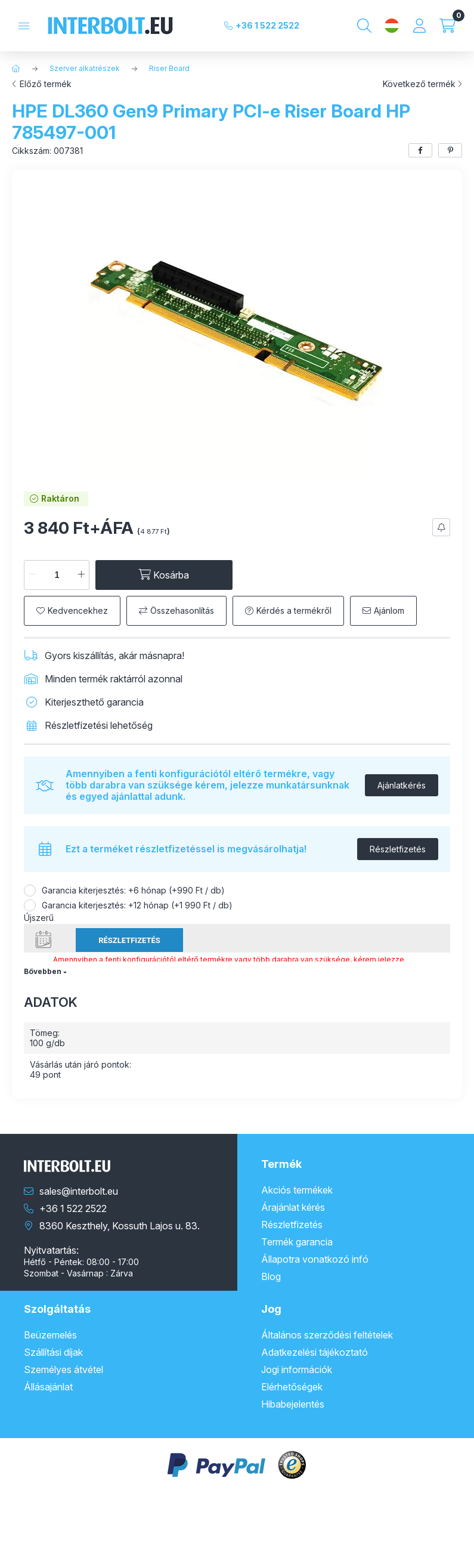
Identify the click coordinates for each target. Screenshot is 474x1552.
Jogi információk (296, 1369)
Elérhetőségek (292, 1387)
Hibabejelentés (292, 1404)
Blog (271, 1276)
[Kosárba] (164, 575)
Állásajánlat (48, 1387)
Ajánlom (389, 610)
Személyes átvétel (63, 1369)
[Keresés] (364, 25)
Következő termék (419, 84)
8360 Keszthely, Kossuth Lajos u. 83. (119, 1226)
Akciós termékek (297, 1190)
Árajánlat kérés (293, 1207)
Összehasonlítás (182, 610)
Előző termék (46, 84)
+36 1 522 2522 (267, 25)
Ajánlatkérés (401, 785)
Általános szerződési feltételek (327, 1335)
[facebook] (420, 150)
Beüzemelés (50, 1335)
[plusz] (81, 575)
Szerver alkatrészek (84, 68)
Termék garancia (297, 1242)
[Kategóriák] (24, 26)
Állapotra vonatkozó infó (314, 1259)
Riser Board (169, 68)
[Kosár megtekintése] (447, 25)
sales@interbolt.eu (78, 1191)
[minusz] (32, 575)
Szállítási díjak (53, 1352)
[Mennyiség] (57, 575)
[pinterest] (450, 150)
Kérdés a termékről (294, 610)
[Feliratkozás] (441, 527)
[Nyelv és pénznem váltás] (391, 25)
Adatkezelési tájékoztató (314, 1352)
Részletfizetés (398, 849)
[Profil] (419, 25)
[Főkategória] (16, 68)
